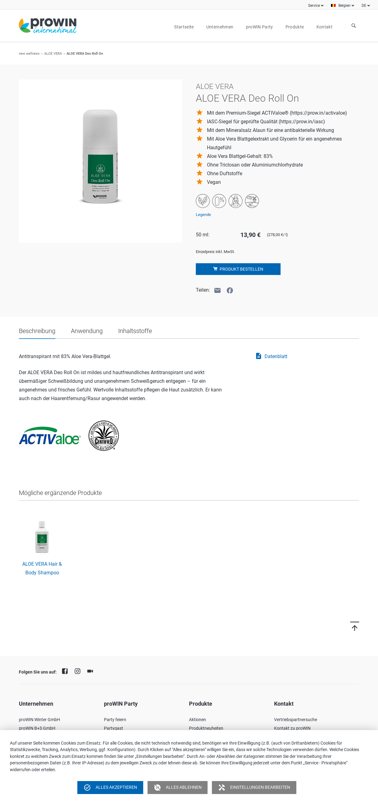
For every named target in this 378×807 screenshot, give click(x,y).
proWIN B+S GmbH (37, 728)
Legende (203, 214)
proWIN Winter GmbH (39, 719)
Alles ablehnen (178, 787)
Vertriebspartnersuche (295, 719)
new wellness (29, 54)
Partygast (113, 728)
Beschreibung (37, 331)
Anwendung (87, 331)
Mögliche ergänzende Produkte (60, 492)
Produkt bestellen (241, 269)
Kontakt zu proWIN (292, 728)
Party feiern (115, 719)
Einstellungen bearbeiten (254, 787)
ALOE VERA (53, 54)
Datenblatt (271, 356)
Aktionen (197, 719)
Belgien (344, 5)
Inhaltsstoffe (135, 331)
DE (364, 5)
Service (314, 5)
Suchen (353, 26)
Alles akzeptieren (110, 787)
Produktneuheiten (206, 728)
